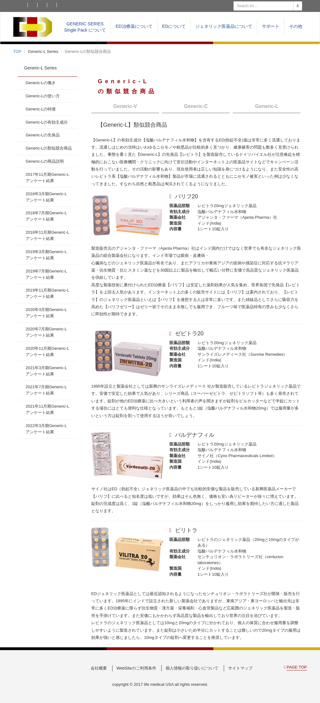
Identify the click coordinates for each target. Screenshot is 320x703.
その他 (295, 26)
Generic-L (266, 106)
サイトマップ (240, 668)
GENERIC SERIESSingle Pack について (85, 27)
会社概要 (99, 668)
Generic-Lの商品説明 (45, 161)
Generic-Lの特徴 (41, 109)
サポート (270, 26)
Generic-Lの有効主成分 (47, 122)
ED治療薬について (134, 26)
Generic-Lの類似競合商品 (49, 148)
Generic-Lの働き (41, 82)
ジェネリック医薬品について (223, 26)
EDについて (174, 26)
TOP (17, 51)
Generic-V (125, 106)
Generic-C (196, 106)
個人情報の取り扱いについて (192, 668)
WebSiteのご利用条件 (136, 668)
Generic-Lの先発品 (43, 135)
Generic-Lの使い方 (43, 96)
